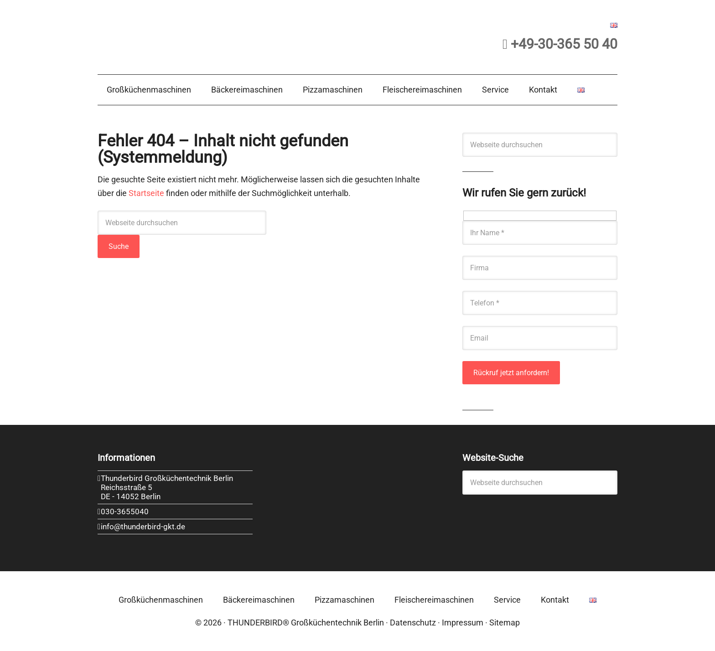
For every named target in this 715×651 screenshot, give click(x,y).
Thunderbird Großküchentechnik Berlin (189, 35)
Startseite (146, 193)
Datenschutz (413, 622)
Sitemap (504, 622)
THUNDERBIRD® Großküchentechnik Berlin (306, 622)
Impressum (462, 622)
